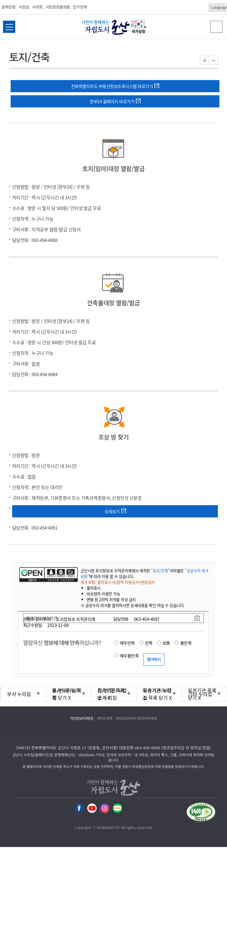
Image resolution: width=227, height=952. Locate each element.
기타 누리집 (200, 694)
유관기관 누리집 (157, 694)
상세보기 (112, 511)
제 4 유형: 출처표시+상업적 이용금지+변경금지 (118, 582)
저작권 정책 (104, 718)
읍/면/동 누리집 (66, 694)
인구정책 (80, 7)
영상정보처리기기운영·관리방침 (136, 718)
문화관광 (8, 7)
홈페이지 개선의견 (41, 618)
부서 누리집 (19, 694)
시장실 (24, 7)
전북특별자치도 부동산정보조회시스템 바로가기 (112, 86)
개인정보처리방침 (81, 718)
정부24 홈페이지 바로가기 (112, 101)
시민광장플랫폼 (58, 7)
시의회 (37, 7)
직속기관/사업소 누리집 (112, 694)
